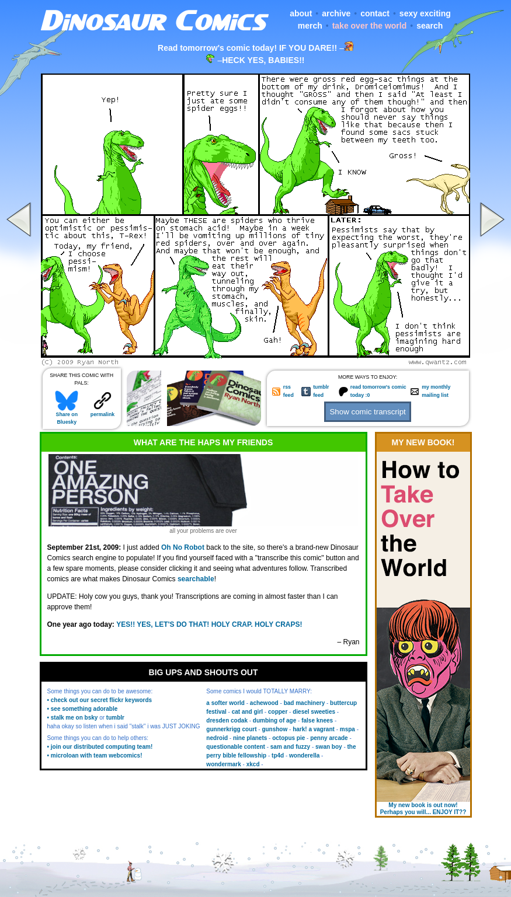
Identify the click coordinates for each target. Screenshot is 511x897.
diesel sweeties (314, 711)
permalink (102, 411)
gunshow (274, 729)
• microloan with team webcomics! (94, 755)
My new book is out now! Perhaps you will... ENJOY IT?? (423, 808)
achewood (264, 703)
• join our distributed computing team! (100, 747)
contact (375, 13)
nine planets (250, 738)
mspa (347, 729)
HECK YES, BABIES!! (263, 60)
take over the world (369, 25)
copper (277, 711)
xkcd (253, 764)
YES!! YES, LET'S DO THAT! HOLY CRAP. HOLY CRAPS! (209, 624)
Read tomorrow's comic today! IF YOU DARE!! (247, 48)
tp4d (278, 755)
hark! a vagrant (314, 729)
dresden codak (227, 720)
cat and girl (247, 711)
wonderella (304, 755)
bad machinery (304, 703)
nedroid (217, 738)
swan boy (328, 747)
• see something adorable (82, 709)
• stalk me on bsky (72, 717)
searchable (196, 579)
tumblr (115, 717)
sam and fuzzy (290, 747)
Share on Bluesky (66, 415)
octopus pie (288, 738)
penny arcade (328, 738)
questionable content (235, 747)
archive (336, 13)
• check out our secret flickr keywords (99, 700)
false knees (317, 720)
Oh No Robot (182, 547)
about (301, 13)
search (429, 25)
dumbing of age (274, 720)
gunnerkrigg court (231, 729)
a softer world (225, 703)
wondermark (223, 764)
